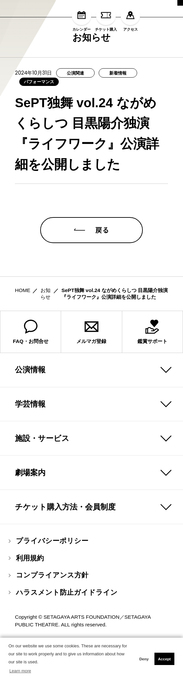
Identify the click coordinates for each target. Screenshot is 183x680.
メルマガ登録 (91, 370)
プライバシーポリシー (48, 579)
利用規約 (26, 596)
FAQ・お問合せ (30, 370)
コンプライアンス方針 (48, 613)
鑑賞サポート (152, 370)
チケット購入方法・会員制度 (65, 545)
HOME (22, 329)
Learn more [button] (20, 670)
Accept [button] (164, 659)
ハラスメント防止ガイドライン (63, 631)
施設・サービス (42, 477)
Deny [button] (143, 659)
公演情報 (30, 408)
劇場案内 (30, 511)
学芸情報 (30, 442)
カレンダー (81, 18)
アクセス (130, 18)
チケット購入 (106, 18)
